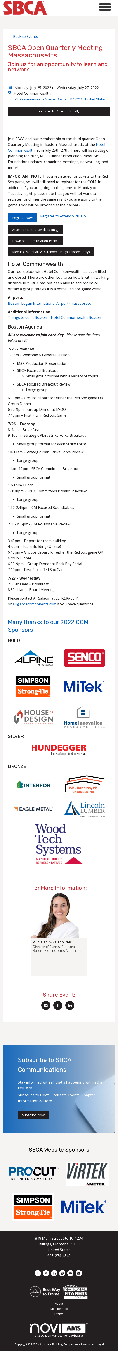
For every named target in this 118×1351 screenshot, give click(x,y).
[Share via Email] (45, 1005)
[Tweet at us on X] (46, 1273)
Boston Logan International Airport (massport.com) (52, 303)
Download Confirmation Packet (35, 241)
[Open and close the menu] (80, 7)
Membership (59, 1309)
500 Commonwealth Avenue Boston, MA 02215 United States (60, 99)
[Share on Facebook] (57, 1005)
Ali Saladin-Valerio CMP (52, 942)
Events (59, 1314)
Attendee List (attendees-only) (35, 230)
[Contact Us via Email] (79, 1273)
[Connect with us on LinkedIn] (54, 1273)
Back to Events (23, 36)
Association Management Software (58, 1330)
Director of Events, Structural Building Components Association (58, 949)
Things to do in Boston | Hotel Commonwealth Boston (54, 317)
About (59, 1303)
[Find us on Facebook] (38, 1273)
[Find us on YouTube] (70, 1273)
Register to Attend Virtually (59, 111)
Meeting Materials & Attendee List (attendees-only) (51, 252)
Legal (100, 1344)
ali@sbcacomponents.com (34, 604)
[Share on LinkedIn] (69, 1005)
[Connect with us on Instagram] (62, 1273)
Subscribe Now (33, 1115)
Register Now (22, 217)
